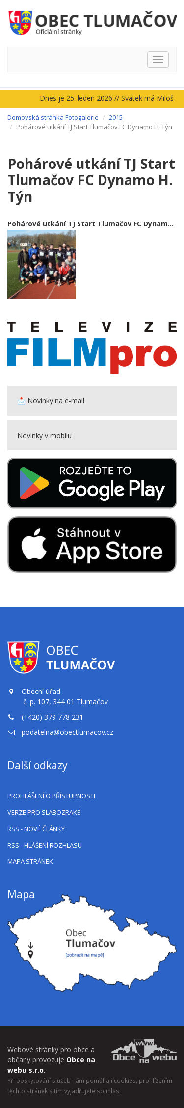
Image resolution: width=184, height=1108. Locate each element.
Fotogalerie (82, 117)
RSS (36, 828)
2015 (116, 117)
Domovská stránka (35, 117)
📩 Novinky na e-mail (50, 400)
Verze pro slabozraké (43, 812)
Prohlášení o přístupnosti (51, 795)
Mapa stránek (30, 861)
